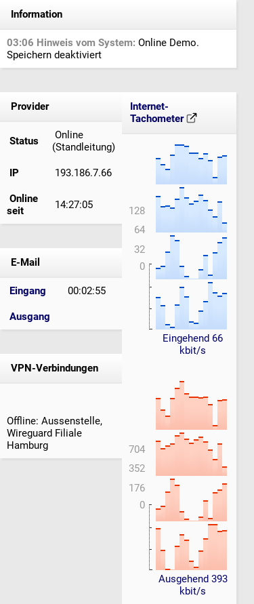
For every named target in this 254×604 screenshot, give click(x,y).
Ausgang (29, 316)
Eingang (27, 291)
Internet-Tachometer (163, 112)
